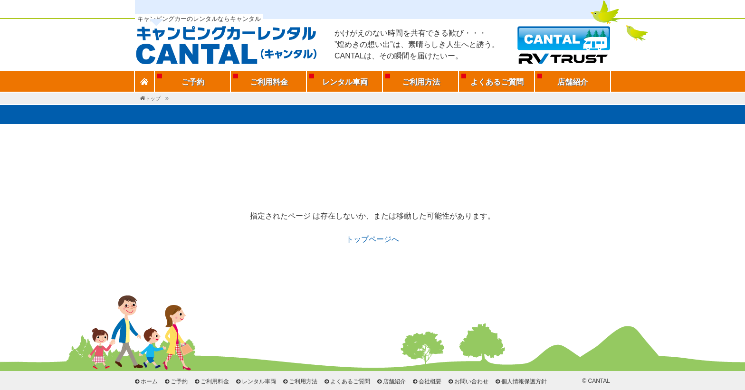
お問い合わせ (471, 381)
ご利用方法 (421, 82)
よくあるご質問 (497, 82)
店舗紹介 (572, 82)
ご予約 (192, 82)
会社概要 (430, 381)
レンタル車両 (345, 82)
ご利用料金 (269, 82)
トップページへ (372, 239)
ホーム (149, 381)
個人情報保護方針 (524, 381)
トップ (153, 98)
